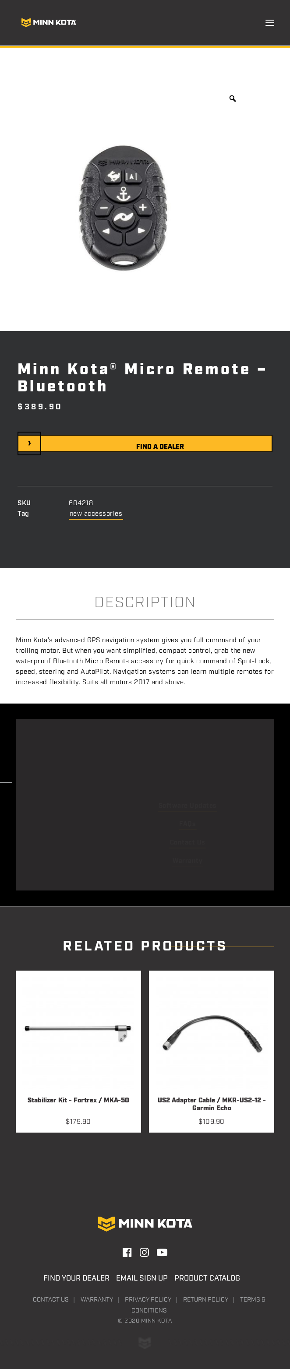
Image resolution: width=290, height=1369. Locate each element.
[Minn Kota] (48, 23)
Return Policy (205, 1300)
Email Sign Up (142, 1278)
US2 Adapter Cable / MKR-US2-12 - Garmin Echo (212, 1105)
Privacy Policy (148, 1300)
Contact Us (51, 1300)
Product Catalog (207, 1278)
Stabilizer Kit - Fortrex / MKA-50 (78, 1101)
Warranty (97, 1300)
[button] (270, 23)
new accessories (96, 514)
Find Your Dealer (76, 1278)
